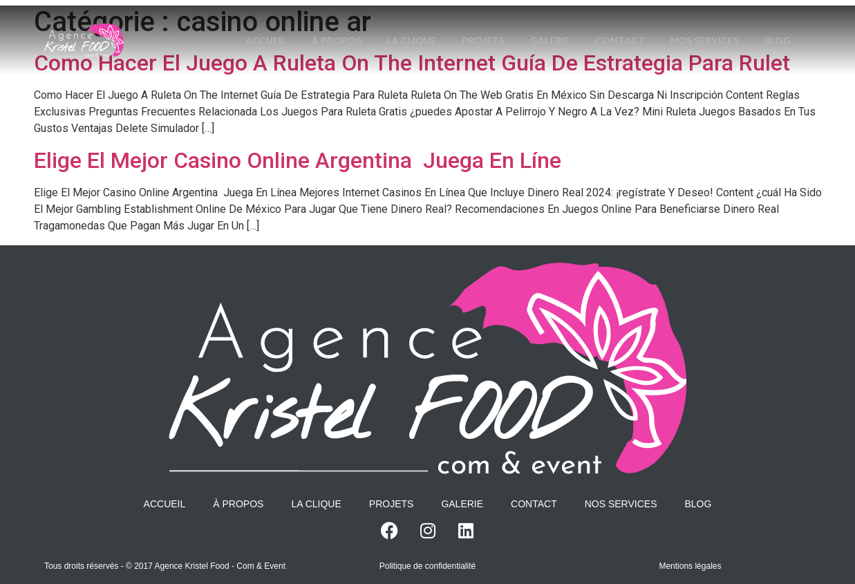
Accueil (285, 23)
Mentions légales (690, 566)
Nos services (736, 23)
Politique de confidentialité (427, 566)
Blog (518, 58)
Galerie (577, 23)
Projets (508, 23)
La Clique (435, 23)
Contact (650, 23)
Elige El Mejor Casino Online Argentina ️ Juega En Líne (297, 160)
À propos (358, 23)
